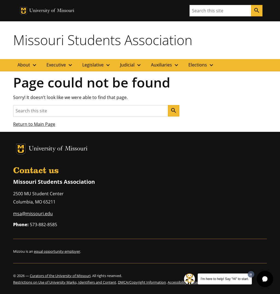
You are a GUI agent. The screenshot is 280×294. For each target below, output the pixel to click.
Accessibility (177, 282)
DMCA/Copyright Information (142, 282)
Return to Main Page (34, 124)
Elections (201, 65)
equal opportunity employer (57, 251)
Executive (60, 65)
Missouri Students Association (102, 40)
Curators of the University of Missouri (60, 275)
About (28, 65)
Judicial (131, 65)
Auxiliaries (165, 65)
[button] (265, 279)
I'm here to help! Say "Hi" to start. (225, 279)
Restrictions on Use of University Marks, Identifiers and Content (64, 282)
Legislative (96, 65)
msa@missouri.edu (33, 214)
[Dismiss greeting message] (251, 274)
